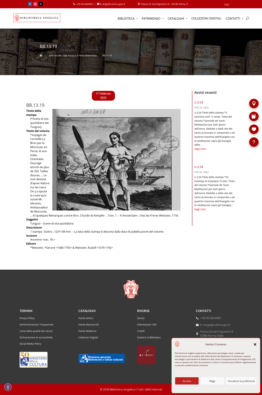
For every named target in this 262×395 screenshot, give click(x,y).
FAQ (226, 4)
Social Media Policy (30, 343)
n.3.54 (198, 102)
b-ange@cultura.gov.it (215, 325)
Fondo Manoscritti (88, 324)
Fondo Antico (85, 318)
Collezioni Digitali (88, 337)
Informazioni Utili (147, 324)
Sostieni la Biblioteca (149, 337)
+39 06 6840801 (210, 318)
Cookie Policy (201, 388)
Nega (212, 381)
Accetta (187, 381)
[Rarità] (254, 116)
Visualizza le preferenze (241, 381)
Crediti (141, 331)
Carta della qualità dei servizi (36, 331)
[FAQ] (254, 142)
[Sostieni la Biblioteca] (254, 129)
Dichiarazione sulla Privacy (222, 388)
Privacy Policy (27, 318)
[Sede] (254, 103)
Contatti (203, 311)
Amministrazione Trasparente (36, 324)
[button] (255, 344)
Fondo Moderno (87, 331)
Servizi (141, 318)
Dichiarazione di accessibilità (36, 337)
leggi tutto (200, 148)
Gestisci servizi (184, 371)
